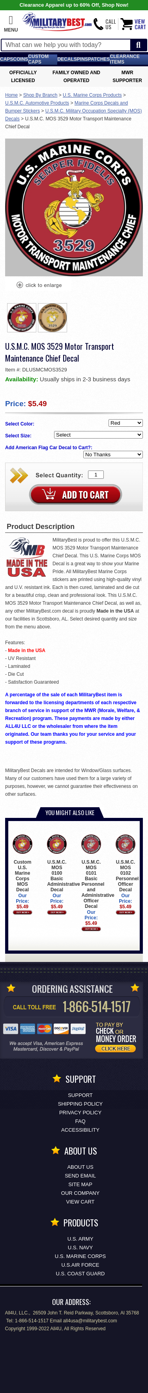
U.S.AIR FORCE (80, 1265)
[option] (21, 317)
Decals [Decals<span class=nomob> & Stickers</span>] (67, 59)
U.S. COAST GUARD (80, 1274)
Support (80, 1095)
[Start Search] (138, 45)
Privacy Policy (80, 1113)
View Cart (80, 1202)
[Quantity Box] (96, 475)
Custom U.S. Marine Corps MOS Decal (22, 863)
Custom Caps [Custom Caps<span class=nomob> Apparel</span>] (38, 59)
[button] (11, 24)
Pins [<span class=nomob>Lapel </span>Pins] (82, 59)
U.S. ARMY (80, 1239)
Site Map (80, 1184)
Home (11, 95)
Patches (99, 59)
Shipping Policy (80, 1104)
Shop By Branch (40, 95)
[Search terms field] (66, 45)
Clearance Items (124, 59)
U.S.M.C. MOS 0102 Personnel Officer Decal (127, 863)
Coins (20, 59)
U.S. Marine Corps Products (92, 95)
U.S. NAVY (80, 1248)
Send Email (80, 1176)
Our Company (80, 1193)
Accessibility (80, 1130)
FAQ (80, 1121)
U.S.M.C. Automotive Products (37, 103)
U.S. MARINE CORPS (80, 1256)
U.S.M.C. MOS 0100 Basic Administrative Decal (63, 863)
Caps (6, 59)
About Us (80, 1167)
